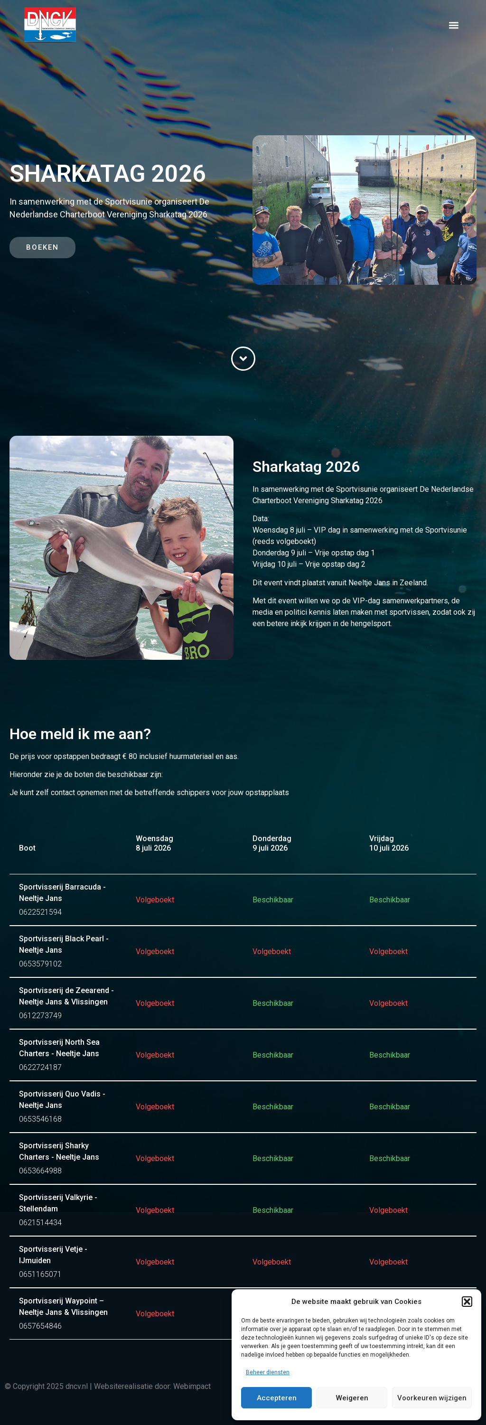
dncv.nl (76, 1386)
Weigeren (352, 1398)
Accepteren (277, 1398)
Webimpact (192, 1386)
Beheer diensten (268, 1372)
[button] (467, 1301)
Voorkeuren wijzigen (432, 1398)
